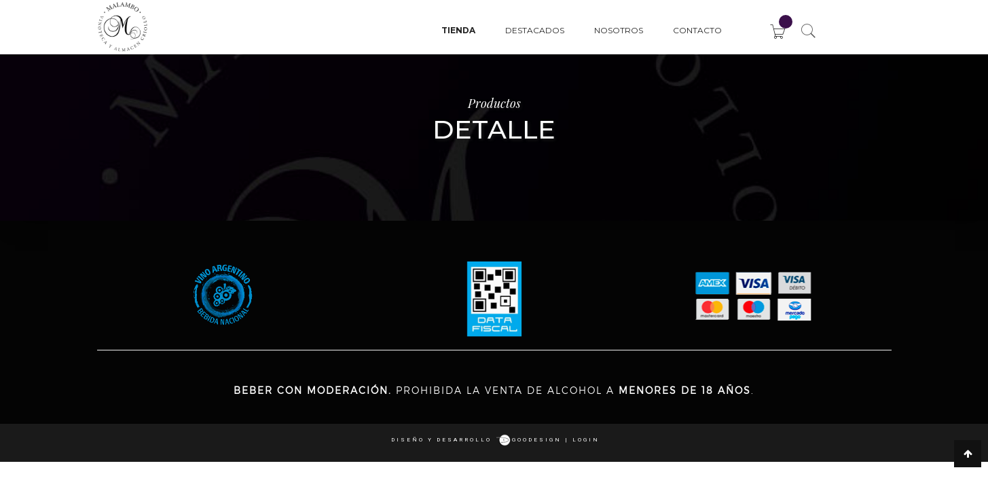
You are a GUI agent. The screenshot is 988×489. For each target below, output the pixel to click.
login (586, 440)
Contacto (697, 30)
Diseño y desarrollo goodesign (476, 440)
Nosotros (618, 30)
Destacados (534, 30)
